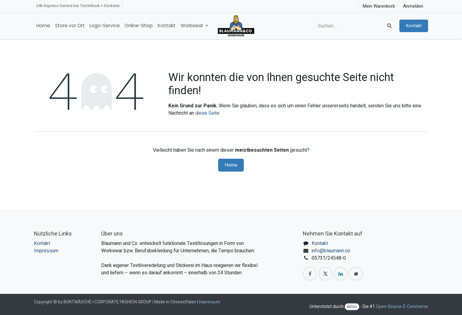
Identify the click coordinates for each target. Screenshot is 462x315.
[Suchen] (389, 26)
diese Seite (207, 113)
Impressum (46, 250)
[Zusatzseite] (356, 274)
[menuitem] (43, 26)
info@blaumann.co (331, 250)
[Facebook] (310, 274)
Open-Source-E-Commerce (402, 306)
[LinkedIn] (341, 274)
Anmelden (413, 6)
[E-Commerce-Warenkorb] (378, 6)
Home (231, 165)
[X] (325, 274)
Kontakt (414, 25)
